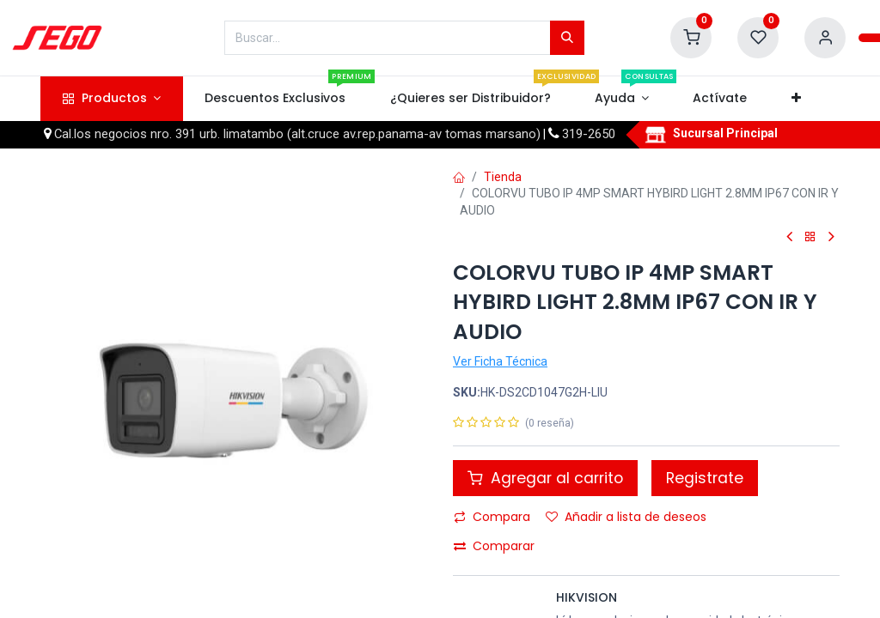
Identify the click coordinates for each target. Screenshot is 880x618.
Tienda (503, 177)
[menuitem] (275, 98)
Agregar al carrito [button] (545, 478)
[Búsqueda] (567, 38)
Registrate (704, 478)
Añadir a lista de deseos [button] (626, 516)
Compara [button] (492, 516)
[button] (795, 98)
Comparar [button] (494, 545)
